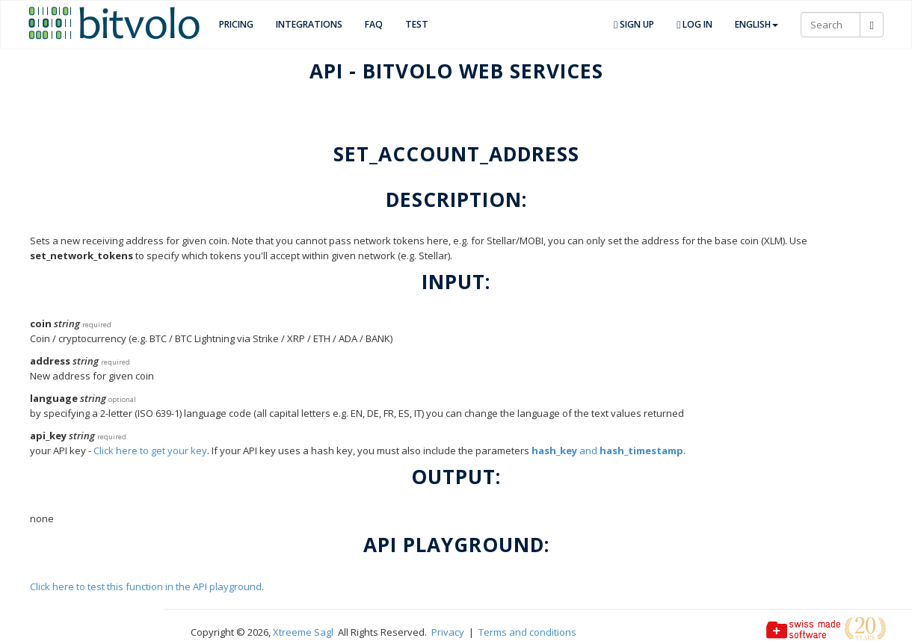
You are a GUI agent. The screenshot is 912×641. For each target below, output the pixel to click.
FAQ (374, 24)
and (607, 450)
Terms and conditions (527, 632)
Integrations (309, 24)
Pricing (236, 24)
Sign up (634, 24)
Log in (694, 24)
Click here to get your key (150, 450)
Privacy (447, 632)
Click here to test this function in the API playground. (147, 586)
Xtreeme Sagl (303, 632)
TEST (416, 24)
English (756, 24)
